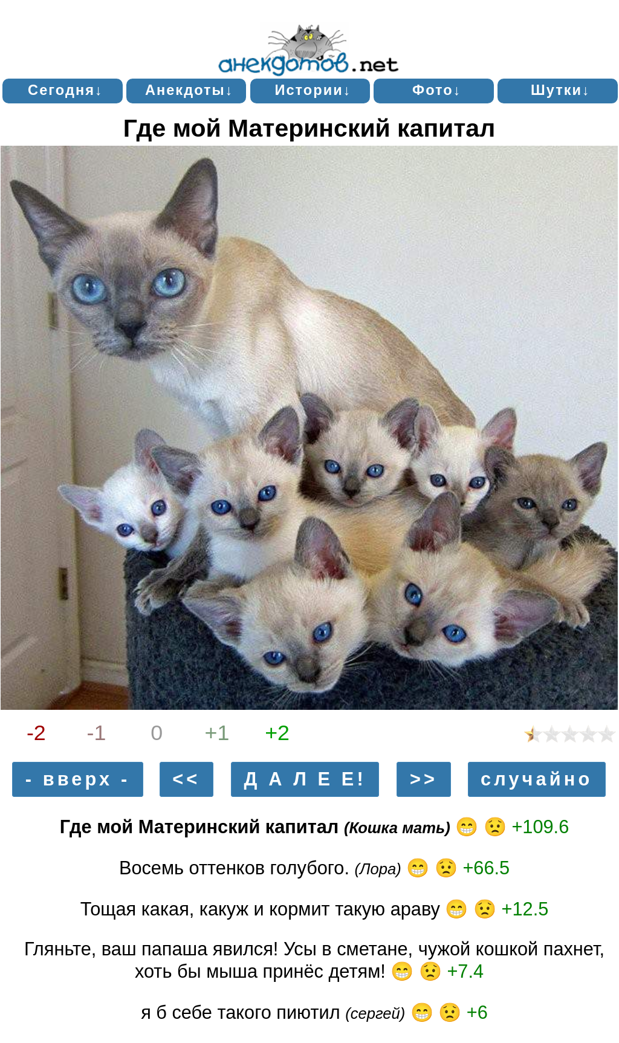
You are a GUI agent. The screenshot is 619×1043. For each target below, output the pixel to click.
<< (186, 779)
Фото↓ (437, 90)
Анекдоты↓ (189, 90)
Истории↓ (312, 90)
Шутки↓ (561, 90)
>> (424, 779)
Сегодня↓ (65, 90)
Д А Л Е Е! (305, 779)
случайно (536, 779)
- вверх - (78, 779)
